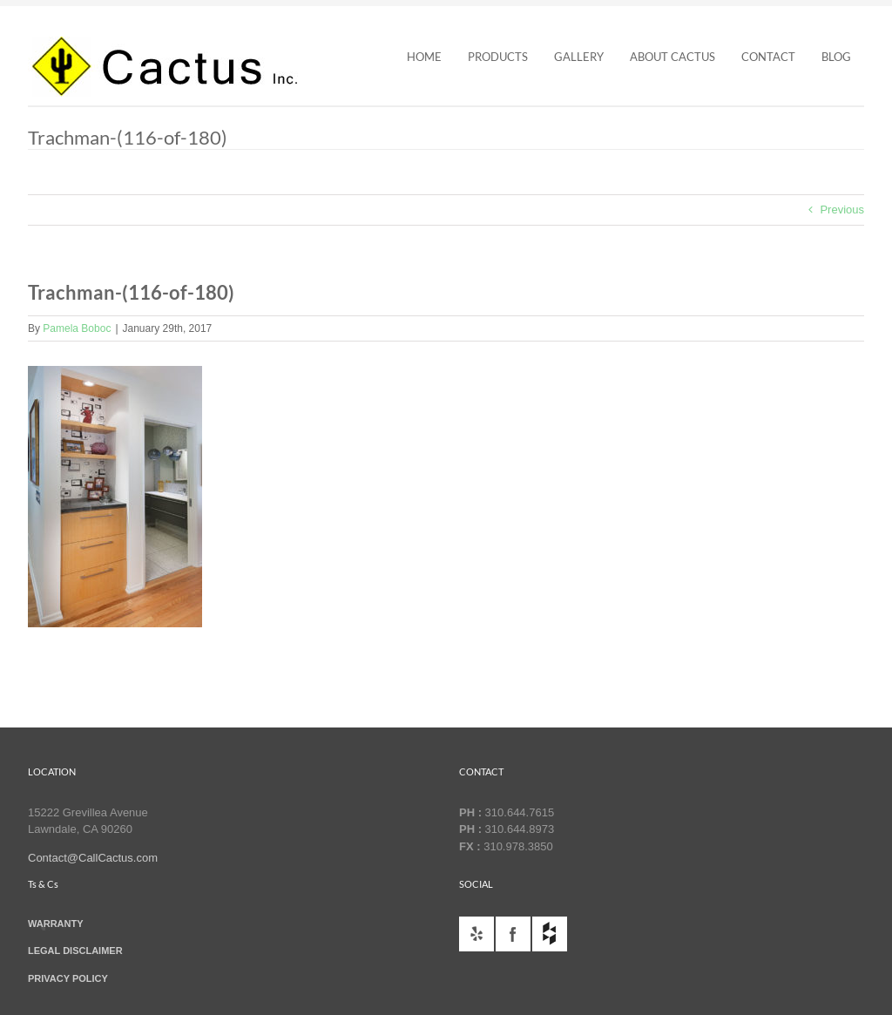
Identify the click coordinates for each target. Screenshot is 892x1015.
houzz (549, 934)
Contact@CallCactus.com (93, 857)
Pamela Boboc (77, 328)
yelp (476, 934)
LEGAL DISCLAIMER (75, 950)
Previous (842, 209)
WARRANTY (56, 923)
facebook (513, 934)
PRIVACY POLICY (68, 978)
